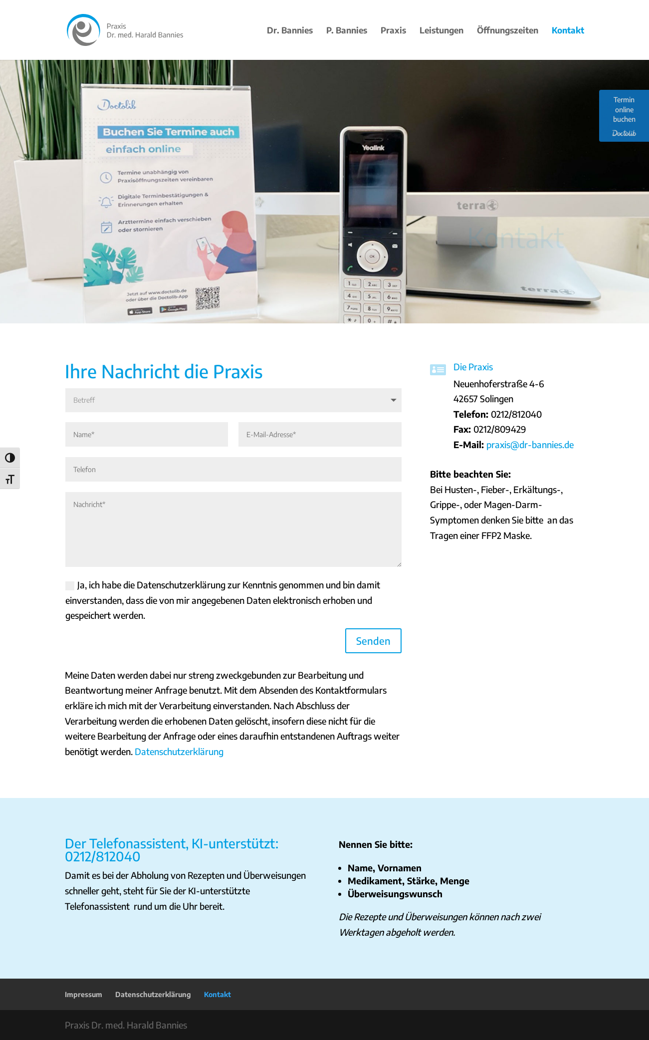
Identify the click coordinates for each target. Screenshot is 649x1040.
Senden (373, 640)
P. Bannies (346, 30)
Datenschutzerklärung (179, 751)
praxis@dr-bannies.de (530, 444)
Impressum (83, 994)
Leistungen (441, 30)
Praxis (393, 30)
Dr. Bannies (290, 30)
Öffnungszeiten (507, 30)
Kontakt (568, 30)
